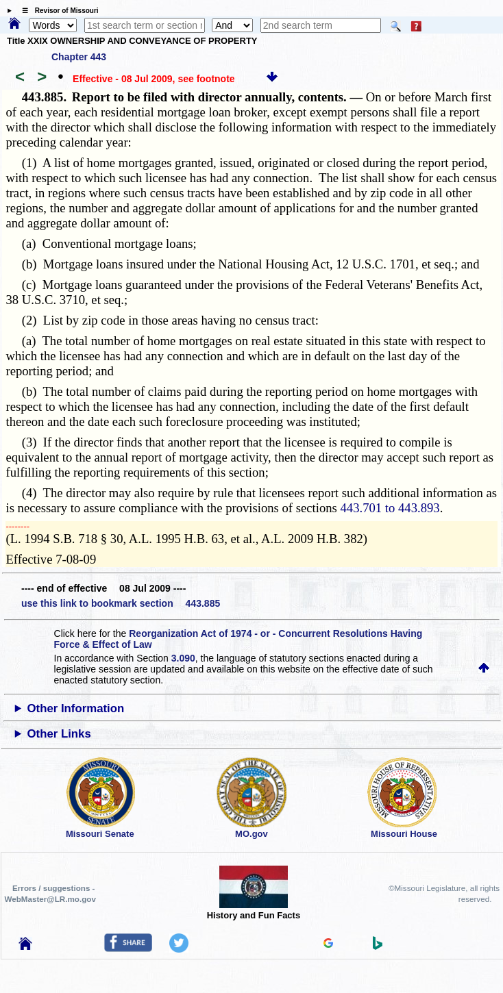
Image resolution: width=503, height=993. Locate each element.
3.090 (183, 658)
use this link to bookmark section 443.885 (120, 603)
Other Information (76, 708)
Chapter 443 (78, 56)
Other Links (59, 733)
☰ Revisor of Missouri (57, 10)
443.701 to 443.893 (390, 508)
